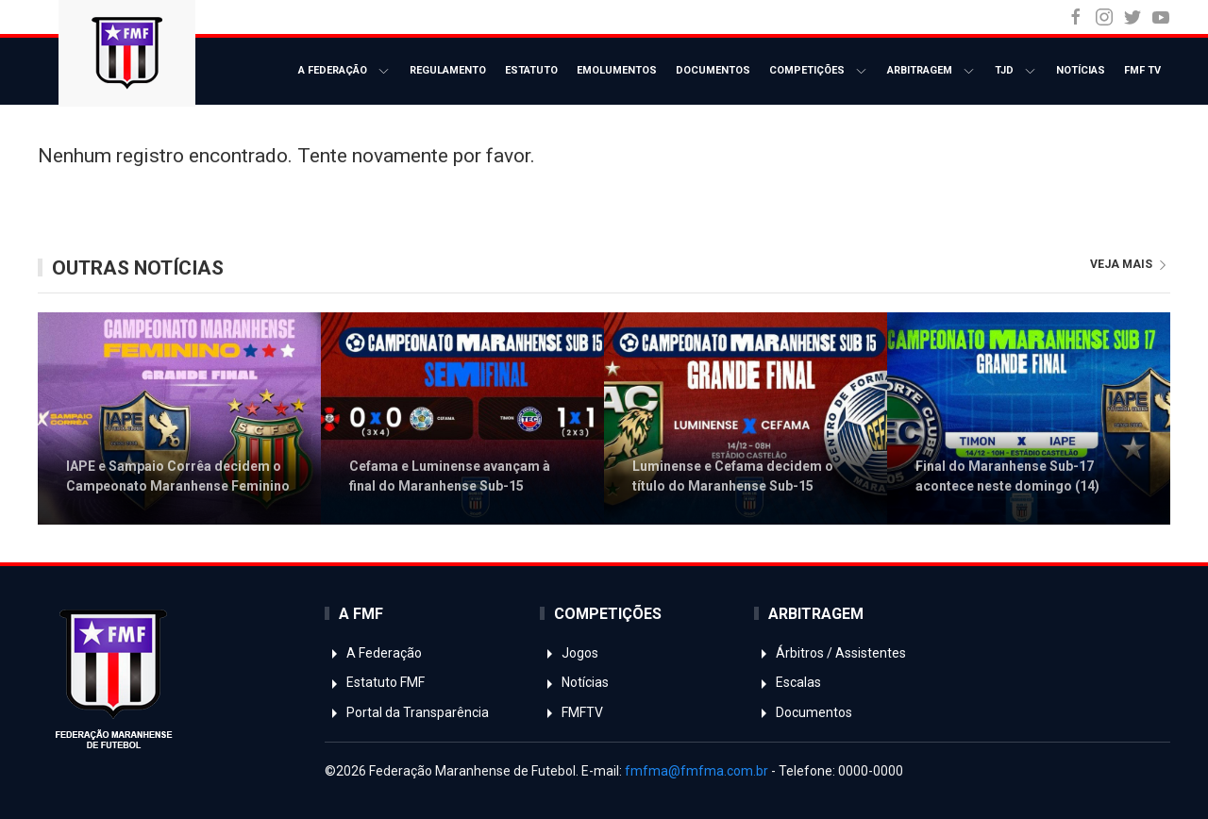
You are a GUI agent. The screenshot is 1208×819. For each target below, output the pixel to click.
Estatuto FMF (375, 682)
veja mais (1130, 264)
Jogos (569, 652)
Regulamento (448, 70)
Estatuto (531, 70)
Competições (818, 71)
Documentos (713, 70)
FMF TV (1142, 70)
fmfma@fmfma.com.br (696, 770)
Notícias (1080, 70)
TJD (1016, 71)
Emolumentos (617, 70)
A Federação (344, 71)
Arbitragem (931, 71)
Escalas (787, 682)
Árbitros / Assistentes (830, 652)
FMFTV (571, 712)
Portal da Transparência (407, 712)
